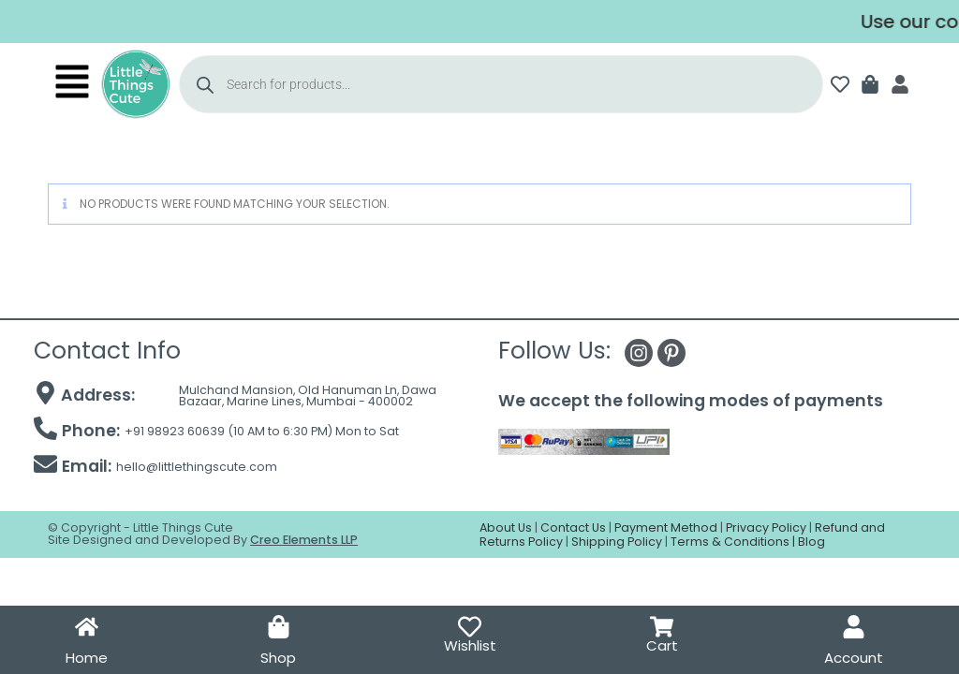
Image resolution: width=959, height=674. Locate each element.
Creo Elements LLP (304, 540)
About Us (506, 527)
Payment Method (665, 527)
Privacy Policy (766, 527)
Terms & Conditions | (734, 541)
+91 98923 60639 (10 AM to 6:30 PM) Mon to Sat (262, 431)
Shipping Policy (616, 541)
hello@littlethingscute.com (196, 467)
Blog (811, 541)
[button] (72, 84)
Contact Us (573, 527)
